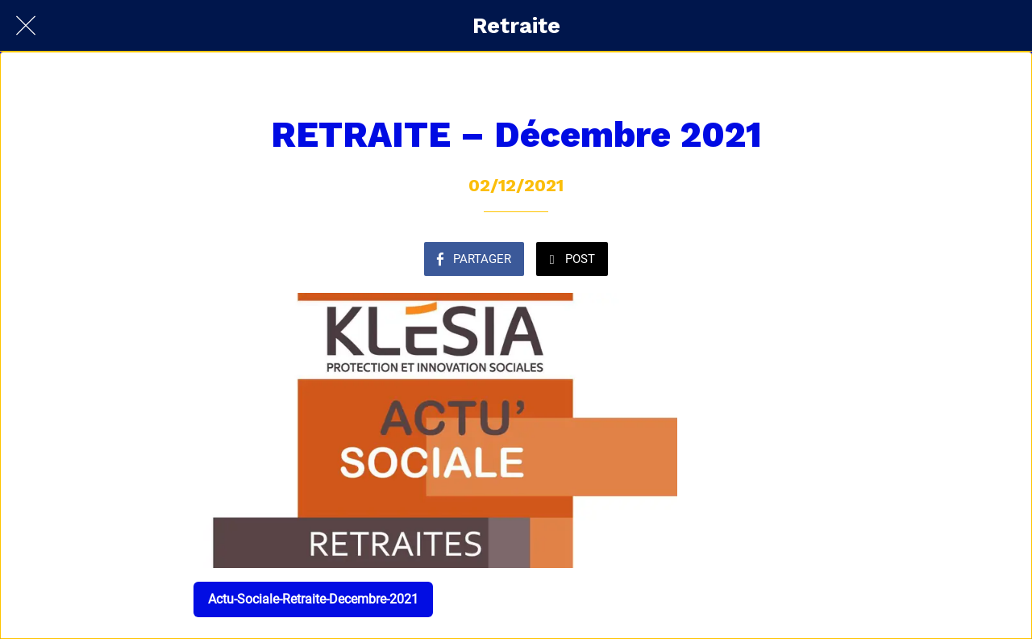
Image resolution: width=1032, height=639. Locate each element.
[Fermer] (25, 26)
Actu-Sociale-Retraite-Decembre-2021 (313, 599)
